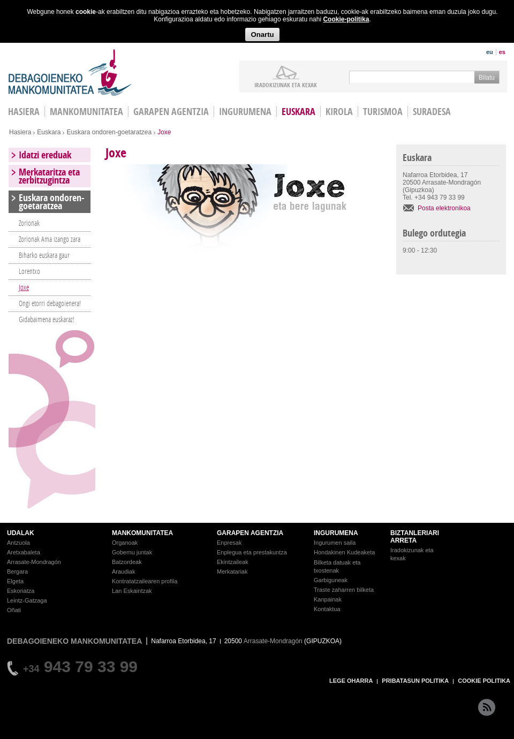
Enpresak (229, 542)
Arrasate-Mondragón (34, 562)
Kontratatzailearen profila (144, 581)
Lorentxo (29, 271)
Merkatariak (232, 571)
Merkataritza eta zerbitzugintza (49, 176)
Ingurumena (245, 111)
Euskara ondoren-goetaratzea (109, 132)
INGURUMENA (336, 533)
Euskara (298, 111)
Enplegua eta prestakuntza (252, 552)
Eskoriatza (20, 591)
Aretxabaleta (23, 552)
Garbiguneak (330, 580)
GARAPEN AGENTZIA (250, 533)
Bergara (17, 571)
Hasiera (20, 132)
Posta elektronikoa (444, 208)
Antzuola (18, 542)
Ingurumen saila (335, 542)
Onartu (262, 35)
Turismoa (383, 111)
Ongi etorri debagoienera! (50, 303)
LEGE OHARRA (351, 680)
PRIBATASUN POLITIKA (415, 680)
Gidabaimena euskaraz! (46, 319)
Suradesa (432, 111)
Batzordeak (127, 562)
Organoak (125, 542)
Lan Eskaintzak (132, 591)
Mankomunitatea (86, 111)
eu (489, 52)
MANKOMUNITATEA (142, 533)
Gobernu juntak (132, 552)
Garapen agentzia (171, 111)
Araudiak (123, 571)
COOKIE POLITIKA (484, 680)
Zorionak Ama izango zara (49, 239)
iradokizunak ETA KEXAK (285, 84)
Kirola (339, 111)
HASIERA (24, 111)
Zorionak (29, 223)
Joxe (24, 287)
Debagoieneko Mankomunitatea (70, 72)
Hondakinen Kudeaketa (344, 552)
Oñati (14, 610)
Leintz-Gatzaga (27, 600)
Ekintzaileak (232, 562)
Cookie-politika (346, 19)
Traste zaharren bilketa (344, 589)
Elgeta (15, 581)
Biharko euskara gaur (44, 255)
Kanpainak (328, 599)
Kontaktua (327, 609)
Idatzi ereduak (45, 155)
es (502, 52)
